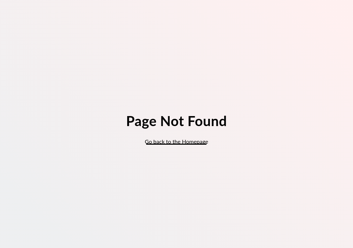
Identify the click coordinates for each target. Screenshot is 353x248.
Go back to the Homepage (176, 141)
